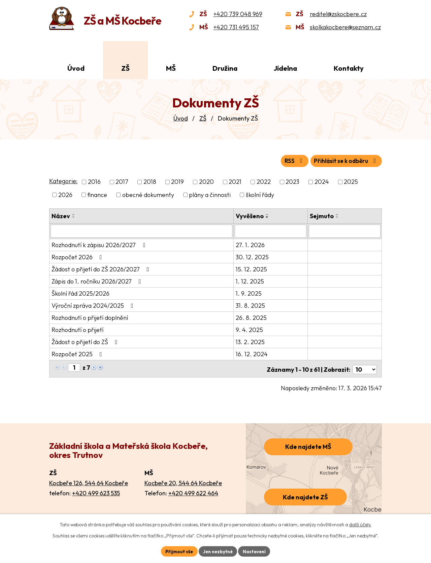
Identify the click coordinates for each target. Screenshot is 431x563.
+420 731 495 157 (236, 27)
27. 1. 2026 (250, 244)
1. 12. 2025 (250, 280)
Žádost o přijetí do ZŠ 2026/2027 (102, 268)
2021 (235, 181)
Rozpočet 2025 (78, 353)
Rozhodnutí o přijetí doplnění (90, 317)
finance (97, 194)
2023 (292, 181)
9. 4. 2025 (250, 329)
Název (61, 215)
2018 (149, 181)
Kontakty (349, 68)
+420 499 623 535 (96, 490)
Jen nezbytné (218, 551)
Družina (224, 68)
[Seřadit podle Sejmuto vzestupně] (337, 213)
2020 (206, 181)
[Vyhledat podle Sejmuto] (344, 230)
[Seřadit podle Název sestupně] (73, 216)
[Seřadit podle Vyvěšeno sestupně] (268, 216)
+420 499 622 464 (193, 490)
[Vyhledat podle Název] (142, 230)
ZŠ (202, 118)
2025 (351, 181)
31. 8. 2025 (251, 304)
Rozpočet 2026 (78, 256)
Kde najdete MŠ (308, 444)
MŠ (171, 68)
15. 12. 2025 (252, 268)
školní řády (260, 194)
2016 (94, 181)
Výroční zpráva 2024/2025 (94, 304)
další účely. (360, 524)
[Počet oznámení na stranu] (365, 366)
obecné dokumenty (148, 194)
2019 (177, 181)
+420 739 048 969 (237, 14)
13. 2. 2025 (250, 341)
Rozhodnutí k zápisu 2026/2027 (100, 244)
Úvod (180, 118)
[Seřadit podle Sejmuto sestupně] (337, 216)
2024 (321, 181)
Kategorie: (63, 181)
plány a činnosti (210, 194)
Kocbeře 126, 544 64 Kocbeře (88, 480)
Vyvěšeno (250, 215)
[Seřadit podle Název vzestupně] (73, 213)
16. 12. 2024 (252, 353)
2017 (121, 181)
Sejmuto (322, 215)
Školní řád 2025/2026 (80, 292)
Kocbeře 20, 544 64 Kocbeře (183, 480)
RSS (288, 160)
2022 (264, 181)
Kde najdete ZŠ (305, 494)
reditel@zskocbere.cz (338, 14)
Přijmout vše (177, 551)
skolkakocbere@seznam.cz (345, 27)
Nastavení (256, 551)
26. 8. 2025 (251, 317)
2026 (65, 194)
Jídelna (285, 68)
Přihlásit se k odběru (343, 160)
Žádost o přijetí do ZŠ (86, 341)
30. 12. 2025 (252, 256)
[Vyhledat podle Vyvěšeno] (271, 230)
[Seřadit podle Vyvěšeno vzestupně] (268, 213)
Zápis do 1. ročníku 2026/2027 (98, 280)
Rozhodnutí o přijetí (77, 329)
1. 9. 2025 (249, 292)
